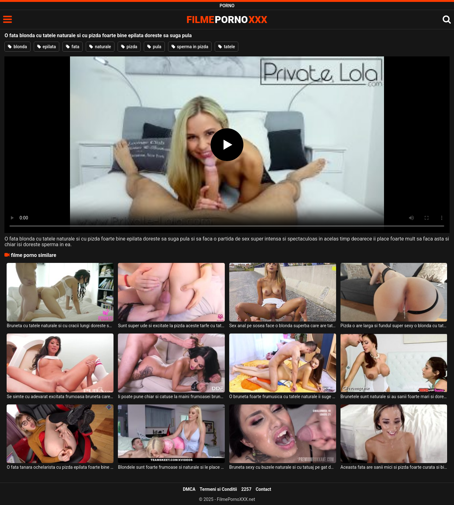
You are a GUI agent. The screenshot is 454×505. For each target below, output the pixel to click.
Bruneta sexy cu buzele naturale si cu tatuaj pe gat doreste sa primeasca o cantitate (282, 467)
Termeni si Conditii (218, 489)
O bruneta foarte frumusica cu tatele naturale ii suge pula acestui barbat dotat (282, 396)
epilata (46, 46)
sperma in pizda (190, 46)
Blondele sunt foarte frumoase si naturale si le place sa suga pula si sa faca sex (171, 467)
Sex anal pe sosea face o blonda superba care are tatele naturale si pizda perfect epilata (282, 325)
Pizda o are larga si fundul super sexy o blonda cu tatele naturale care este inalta (393, 325)
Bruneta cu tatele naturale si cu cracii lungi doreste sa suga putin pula (60, 325)
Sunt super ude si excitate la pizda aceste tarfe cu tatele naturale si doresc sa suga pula (171, 325)
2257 (246, 489)
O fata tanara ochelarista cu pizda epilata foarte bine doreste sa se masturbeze (60, 467)
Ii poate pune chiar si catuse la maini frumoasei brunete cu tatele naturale (171, 396)
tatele (226, 46)
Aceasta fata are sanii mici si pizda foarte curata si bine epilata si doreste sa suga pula (393, 467)
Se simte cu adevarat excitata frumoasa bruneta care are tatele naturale (60, 396)
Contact (263, 489)
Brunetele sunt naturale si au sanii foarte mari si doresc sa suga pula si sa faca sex (393, 396)
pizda (129, 46)
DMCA (189, 489)
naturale (100, 46)
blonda (17, 46)
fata (72, 46)
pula (154, 46)
